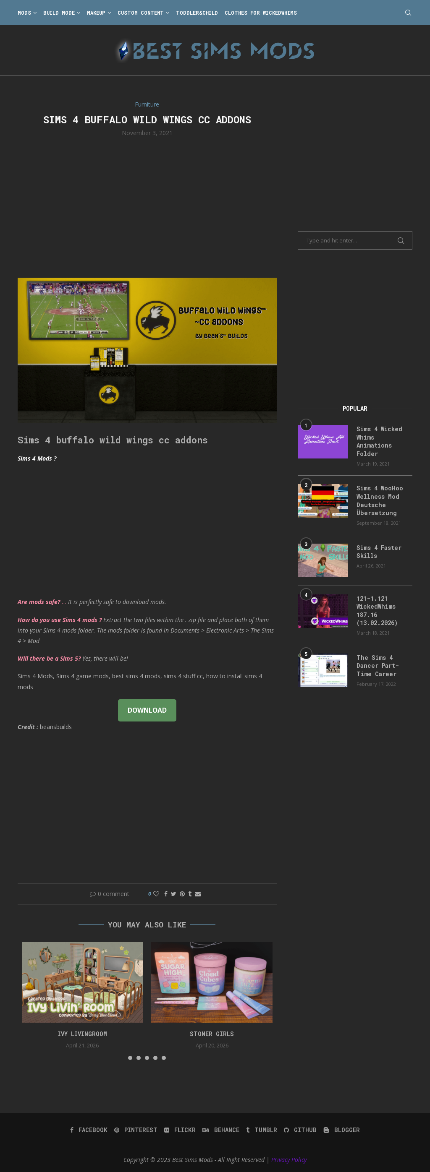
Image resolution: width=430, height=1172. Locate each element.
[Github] (300, 1130)
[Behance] (220, 1130)
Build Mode (59, 12)
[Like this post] (156, 894)
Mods (24, 12)
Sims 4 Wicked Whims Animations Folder (379, 441)
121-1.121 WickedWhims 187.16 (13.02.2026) (377, 610)
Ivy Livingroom (82, 1034)
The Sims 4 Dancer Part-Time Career (378, 666)
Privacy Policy (289, 1160)
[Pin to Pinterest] (182, 894)
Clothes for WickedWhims (261, 12)
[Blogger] (341, 1130)
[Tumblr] (261, 1130)
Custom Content (141, 12)
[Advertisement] (147, 206)
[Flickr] (180, 1130)
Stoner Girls (212, 1034)
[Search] (408, 12)
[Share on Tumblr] (189, 894)
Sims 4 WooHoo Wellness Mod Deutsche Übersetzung (380, 500)
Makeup (96, 12)
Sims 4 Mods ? (37, 458)
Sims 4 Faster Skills (379, 552)
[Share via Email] (198, 894)
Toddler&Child (197, 12)
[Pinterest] (135, 1130)
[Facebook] (89, 1130)
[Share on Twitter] (173, 894)
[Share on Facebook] (166, 894)
